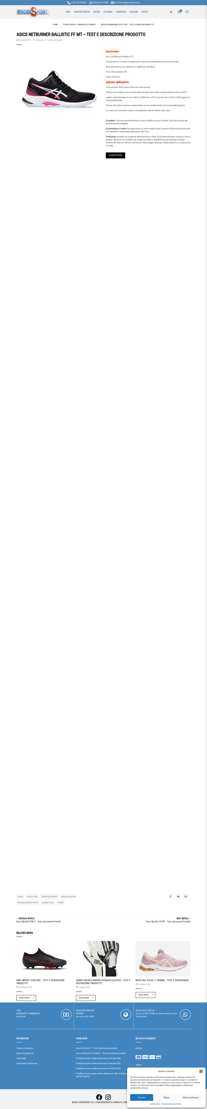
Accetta (141, 1097)
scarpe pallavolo (69, 896)
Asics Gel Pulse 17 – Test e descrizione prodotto (96, 1048)
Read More (24, 998)
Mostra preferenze (191, 1097)
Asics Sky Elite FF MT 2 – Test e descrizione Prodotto (38, 921)
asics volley (32, 896)
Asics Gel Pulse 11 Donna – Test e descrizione (162, 980)
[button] (201, 1071)
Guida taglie (21, 1058)
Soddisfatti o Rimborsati (26, 1063)
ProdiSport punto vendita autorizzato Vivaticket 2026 (98, 1063)
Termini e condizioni (24, 1048)
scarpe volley (48, 902)
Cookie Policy (155, 1104)
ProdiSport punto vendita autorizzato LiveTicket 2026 (98, 1058)
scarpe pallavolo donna (28, 902)
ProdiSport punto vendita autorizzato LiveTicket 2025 (98, 1068)
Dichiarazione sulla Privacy (171, 1104)
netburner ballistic (49, 896)
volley (61, 902)
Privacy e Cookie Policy (124, 1102)
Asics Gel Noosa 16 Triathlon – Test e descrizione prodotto (101, 1053)
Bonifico (139, 1048)
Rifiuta (166, 1097)
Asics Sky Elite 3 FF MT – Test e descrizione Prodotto (168, 921)
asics (21, 896)
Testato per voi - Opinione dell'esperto (49, 40)
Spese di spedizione (25, 1053)
